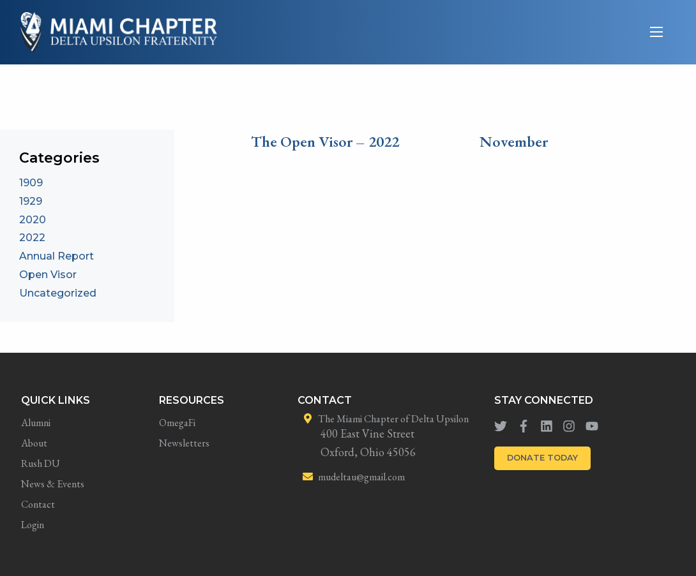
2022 (32, 238)
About (34, 443)
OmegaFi (177, 422)
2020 (32, 220)
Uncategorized (57, 293)
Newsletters (184, 443)
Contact (38, 504)
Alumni (35, 422)
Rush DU (40, 463)
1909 (31, 183)
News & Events (52, 484)
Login (32, 524)
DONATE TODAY (542, 457)
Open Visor (48, 275)
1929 (30, 201)
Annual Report (56, 256)
